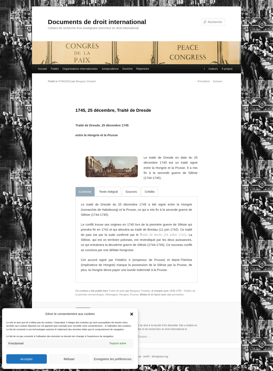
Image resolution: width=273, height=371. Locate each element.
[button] (132, 314)
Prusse (134, 294)
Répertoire (142, 68)
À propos (226, 68)
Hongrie (124, 294)
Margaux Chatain (86, 81)
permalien (178, 294)
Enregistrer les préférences (112, 359)
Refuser (69, 359)
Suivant (219, 81)
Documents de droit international (97, 21)
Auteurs (213, 68)
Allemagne (111, 294)
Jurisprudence (110, 68)
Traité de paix (117, 290)
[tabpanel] (136, 237)
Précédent (202, 81)
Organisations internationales (80, 68)
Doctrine (127, 68)
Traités (55, 68)
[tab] (85, 191)
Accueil (42, 68)
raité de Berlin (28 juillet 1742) (164, 234)
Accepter (26, 359)
